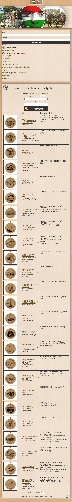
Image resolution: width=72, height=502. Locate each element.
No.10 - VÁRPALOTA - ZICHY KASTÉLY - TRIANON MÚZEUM (29, 255)
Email (4, 33)
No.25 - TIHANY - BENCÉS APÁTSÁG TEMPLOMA (29, 481)
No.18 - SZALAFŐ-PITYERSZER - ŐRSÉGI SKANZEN (30, 377)
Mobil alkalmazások (9, 75)
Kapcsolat (6, 78)
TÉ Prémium (7, 61)
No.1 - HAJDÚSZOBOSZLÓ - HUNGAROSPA (29, 121)
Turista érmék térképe (10, 64)
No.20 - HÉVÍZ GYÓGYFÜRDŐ (27, 407)
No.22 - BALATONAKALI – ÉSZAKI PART (30, 437)
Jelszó (4, 37)
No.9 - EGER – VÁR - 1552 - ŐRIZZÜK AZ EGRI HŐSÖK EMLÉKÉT (30, 240)
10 (32, 96)
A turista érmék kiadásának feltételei (15, 67)
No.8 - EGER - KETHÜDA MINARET (29, 226)
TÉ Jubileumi (7, 59)
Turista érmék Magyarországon (14, 53)
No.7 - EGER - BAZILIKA (30, 210)
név (38, 94)
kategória (45, 94)
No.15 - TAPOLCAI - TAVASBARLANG (28, 332)
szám (32, 94)
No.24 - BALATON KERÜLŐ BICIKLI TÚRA (30, 467)
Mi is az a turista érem (10, 50)
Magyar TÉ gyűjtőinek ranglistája (14, 73)
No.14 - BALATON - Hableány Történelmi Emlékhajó (29, 317)
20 (36, 96)
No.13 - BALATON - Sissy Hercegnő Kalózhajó (30, 302)
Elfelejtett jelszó (7, 45)
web (61, 117)
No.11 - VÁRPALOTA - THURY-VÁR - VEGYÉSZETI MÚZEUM (30, 271)
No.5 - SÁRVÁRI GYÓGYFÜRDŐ (27, 181)
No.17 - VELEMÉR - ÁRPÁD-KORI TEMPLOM (28, 361)
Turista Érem (9, 47)
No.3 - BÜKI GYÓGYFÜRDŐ (27, 151)
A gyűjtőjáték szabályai (10, 70)
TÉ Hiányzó (6, 56)
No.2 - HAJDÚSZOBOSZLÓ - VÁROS (29, 135)
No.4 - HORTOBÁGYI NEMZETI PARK (29, 164)
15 (34, 96)
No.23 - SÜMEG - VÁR (29, 452)
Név (36, 101)
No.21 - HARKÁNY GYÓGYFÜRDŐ (28, 422)
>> (39, 96)
